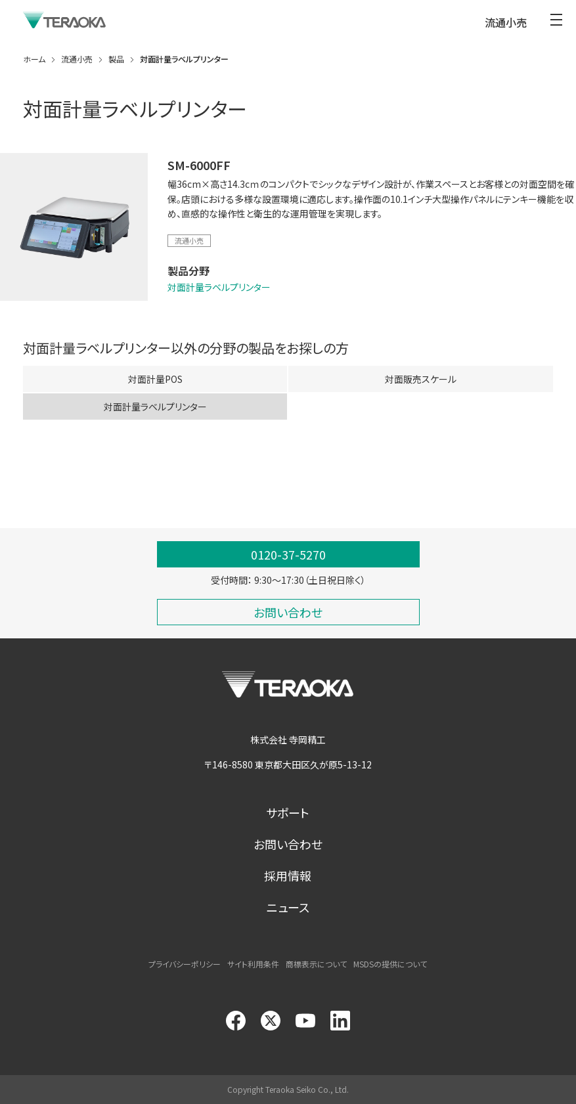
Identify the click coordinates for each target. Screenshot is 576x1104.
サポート (287, 812)
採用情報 (287, 875)
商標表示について (316, 963)
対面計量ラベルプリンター (219, 287)
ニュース (288, 907)
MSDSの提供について (390, 963)
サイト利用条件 (253, 963)
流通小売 (189, 240)
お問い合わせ (288, 843)
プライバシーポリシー (184, 963)
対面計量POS (155, 382)
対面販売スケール (420, 382)
